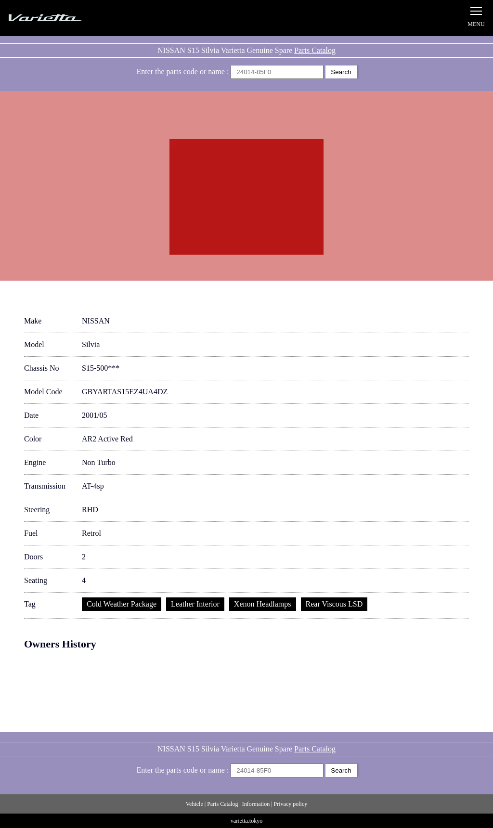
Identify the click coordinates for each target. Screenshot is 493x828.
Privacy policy (291, 804)
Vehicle (194, 804)
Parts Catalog (315, 50)
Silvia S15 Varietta (67, 18)
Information (256, 804)
